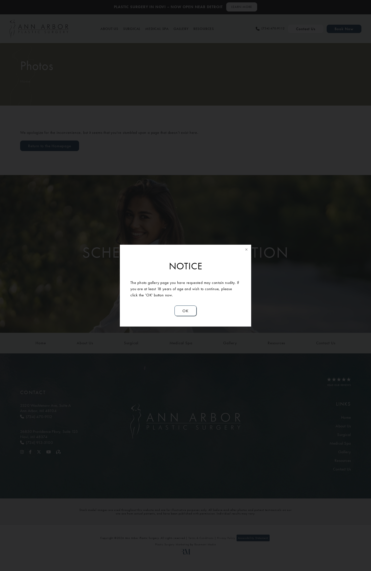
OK (185, 310)
